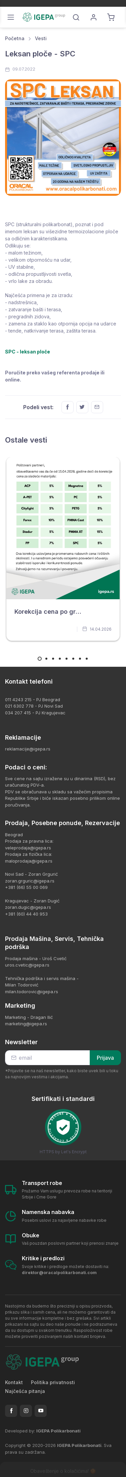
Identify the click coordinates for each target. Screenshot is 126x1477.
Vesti (41, 38)
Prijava (105, 1057)
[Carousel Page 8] (87, 659)
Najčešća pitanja (25, 1391)
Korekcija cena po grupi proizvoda (65, 611)
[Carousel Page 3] (53, 659)
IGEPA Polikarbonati (58, 1430)
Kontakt (14, 1382)
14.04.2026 (97, 629)
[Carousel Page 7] (80, 659)
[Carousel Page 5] (67, 659)
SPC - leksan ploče (27, 351)
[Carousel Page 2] (46, 659)
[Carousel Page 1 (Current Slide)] (40, 659)
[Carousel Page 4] (60, 659)
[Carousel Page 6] (73, 659)
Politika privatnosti (53, 1382)
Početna (15, 38)
